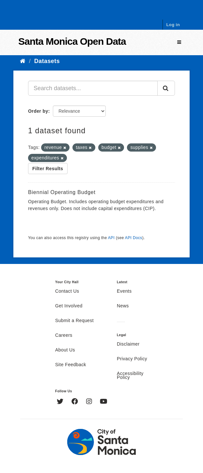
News (123, 306)
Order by (38, 111)
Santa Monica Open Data (72, 41)
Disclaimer (128, 344)
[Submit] (166, 88)
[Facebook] (75, 402)
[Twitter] (61, 402)
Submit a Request (74, 320)
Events (124, 291)
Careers (63, 335)
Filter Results (47, 168)
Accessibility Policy (130, 375)
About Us (65, 350)
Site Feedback (70, 365)
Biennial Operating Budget (62, 192)
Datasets (47, 61)
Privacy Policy (132, 359)
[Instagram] (90, 402)
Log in (173, 24)
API (111, 238)
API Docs (133, 238)
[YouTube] (104, 402)
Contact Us (67, 291)
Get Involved (69, 306)
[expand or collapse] (179, 42)
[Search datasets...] (93, 88)
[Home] (22, 61)
